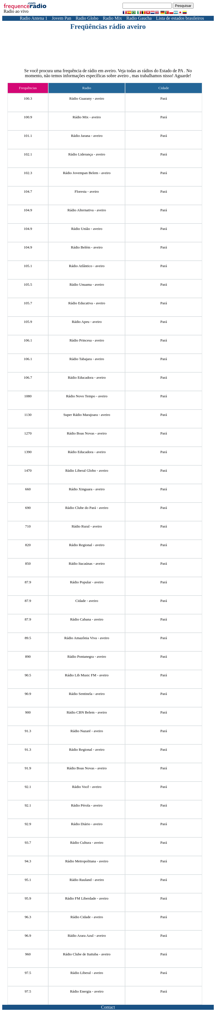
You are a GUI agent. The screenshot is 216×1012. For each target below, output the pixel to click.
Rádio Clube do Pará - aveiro (86, 508)
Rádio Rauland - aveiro (87, 880)
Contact (108, 1007)
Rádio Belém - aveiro (87, 247)
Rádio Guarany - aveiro (86, 98)
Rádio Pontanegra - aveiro (86, 656)
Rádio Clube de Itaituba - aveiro (86, 954)
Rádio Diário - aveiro (87, 824)
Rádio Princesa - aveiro (86, 340)
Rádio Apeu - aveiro (87, 322)
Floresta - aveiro (87, 191)
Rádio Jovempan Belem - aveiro (87, 173)
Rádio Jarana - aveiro (87, 136)
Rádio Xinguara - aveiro (87, 489)
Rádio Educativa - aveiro (86, 303)
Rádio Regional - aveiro (87, 545)
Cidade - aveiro (86, 601)
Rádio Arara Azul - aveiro (87, 935)
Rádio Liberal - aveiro (86, 973)
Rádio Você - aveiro (86, 787)
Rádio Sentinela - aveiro (87, 694)
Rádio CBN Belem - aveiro (87, 712)
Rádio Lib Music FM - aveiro (86, 675)
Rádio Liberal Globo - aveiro (86, 470)
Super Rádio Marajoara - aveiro (86, 415)
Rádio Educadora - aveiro (87, 377)
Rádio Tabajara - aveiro (86, 359)
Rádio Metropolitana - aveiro (86, 861)
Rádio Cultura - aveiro (86, 842)
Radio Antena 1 (33, 18)
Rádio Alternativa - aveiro (86, 210)
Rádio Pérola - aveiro (87, 805)
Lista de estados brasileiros (180, 18)
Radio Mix (112, 18)
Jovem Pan (61, 18)
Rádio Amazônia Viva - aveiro (86, 638)
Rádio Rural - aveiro (87, 526)
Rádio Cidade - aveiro (86, 917)
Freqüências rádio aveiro (108, 26)
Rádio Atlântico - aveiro (87, 266)
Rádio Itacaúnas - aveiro (87, 563)
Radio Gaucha (139, 18)
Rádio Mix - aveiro (87, 117)
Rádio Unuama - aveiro (86, 284)
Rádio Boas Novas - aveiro (87, 433)
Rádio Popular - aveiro (86, 582)
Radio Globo (87, 18)
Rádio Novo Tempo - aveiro (86, 396)
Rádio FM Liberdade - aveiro (86, 898)
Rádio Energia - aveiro (86, 991)
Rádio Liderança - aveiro (86, 154)
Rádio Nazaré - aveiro (86, 731)
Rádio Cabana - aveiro (86, 619)
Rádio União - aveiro (86, 229)
